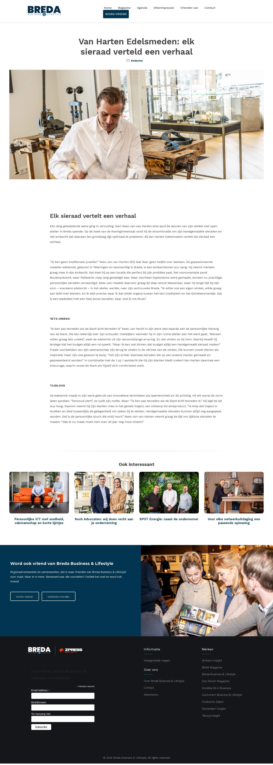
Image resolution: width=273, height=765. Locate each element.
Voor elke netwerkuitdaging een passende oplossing (234, 522)
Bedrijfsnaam (38, 703)
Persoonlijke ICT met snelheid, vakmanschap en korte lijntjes (39, 522)
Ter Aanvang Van (41, 715)
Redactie (137, 60)
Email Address (40, 692)
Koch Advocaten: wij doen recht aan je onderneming (104, 522)
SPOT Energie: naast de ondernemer (168, 520)
